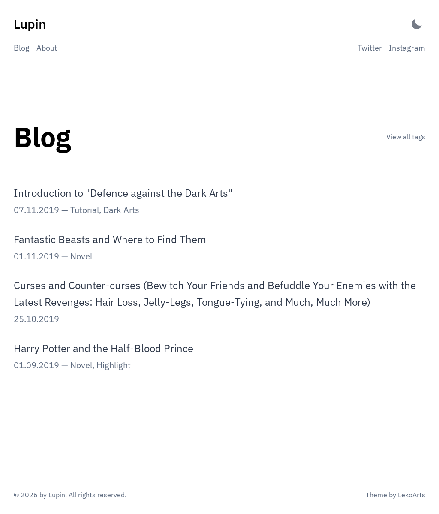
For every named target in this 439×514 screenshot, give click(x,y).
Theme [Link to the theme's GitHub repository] (376, 494)
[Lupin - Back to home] (30, 24)
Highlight (113, 365)
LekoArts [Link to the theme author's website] (411, 494)
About (46, 48)
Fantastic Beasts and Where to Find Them (110, 239)
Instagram (407, 48)
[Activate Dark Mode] (416, 24)
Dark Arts (121, 210)
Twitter (370, 48)
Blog (22, 48)
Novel (81, 256)
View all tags (405, 136)
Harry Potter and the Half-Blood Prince (103, 348)
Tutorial (84, 210)
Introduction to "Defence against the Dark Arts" (123, 193)
